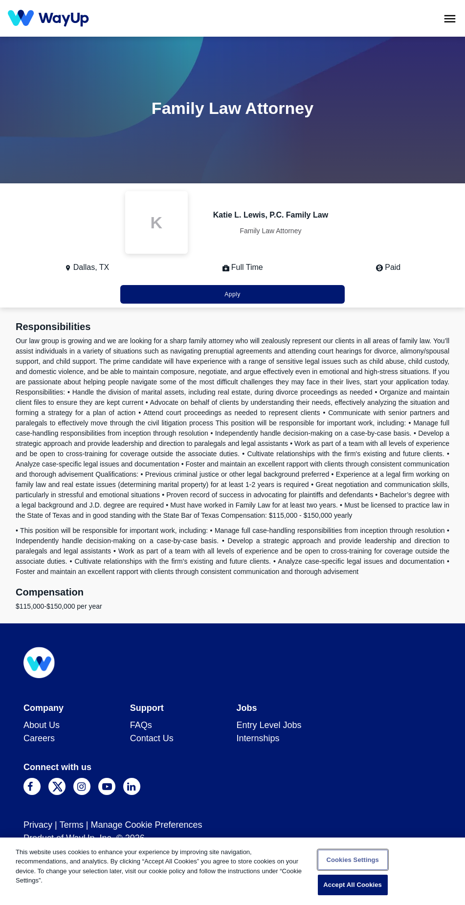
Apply (232, 294)
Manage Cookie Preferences (146, 825)
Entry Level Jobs (269, 725)
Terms (72, 825)
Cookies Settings (352, 859)
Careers (39, 738)
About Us (41, 725)
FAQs (141, 725)
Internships (258, 738)
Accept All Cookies (352, 884)
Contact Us (152, 738)
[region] (232, 871)
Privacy (37, 825)
